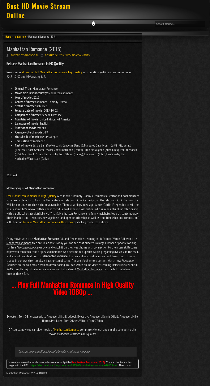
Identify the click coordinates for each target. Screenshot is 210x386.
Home (8, 36)
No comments (81, 55)
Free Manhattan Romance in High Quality (31, 196)
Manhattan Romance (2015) (34, 49)
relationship (20, 36)
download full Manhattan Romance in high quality (52, 72)
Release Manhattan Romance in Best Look (48, 222)
